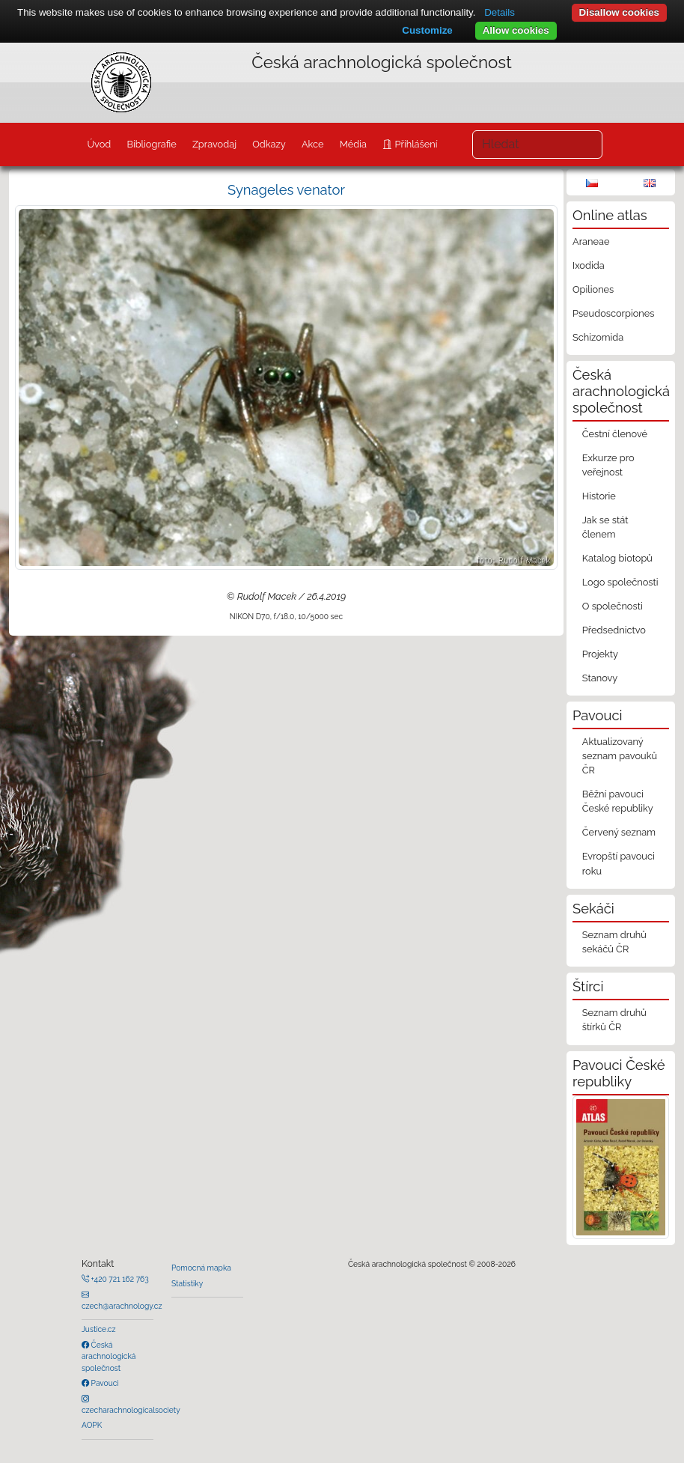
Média (353, 144)
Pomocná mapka (201, 1267)
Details (499, 12)
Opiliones (593, 289)
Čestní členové (614, 433)
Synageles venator (286, 190)
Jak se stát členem (605, 527)
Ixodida (588, 265)
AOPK (92, 1424)
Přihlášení (414, 144)
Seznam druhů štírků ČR (614, 1019)
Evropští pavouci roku (618, 863)
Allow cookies (516, 30)
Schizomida (597, 337)
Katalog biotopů (617, 558)
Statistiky (187, 1283)
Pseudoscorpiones (613, 313)
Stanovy (600, 678)
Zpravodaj (214, 144)
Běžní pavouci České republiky (617, 801)
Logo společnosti (620, 582)
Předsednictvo (614, 630)
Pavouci (104, 1382)
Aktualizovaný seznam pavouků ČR (619, 756)
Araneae (591, 241)
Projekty (600, 654)
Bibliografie (151, 144)
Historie (599, 496)
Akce (313, 144)
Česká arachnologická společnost (108, 1356)
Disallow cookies (619, 12)
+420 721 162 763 (119, 1278)
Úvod (99, 144)
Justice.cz (99, 1328)
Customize (427, 30)
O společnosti (612, 606)
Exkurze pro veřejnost (608, 465)
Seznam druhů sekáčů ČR (614, 942)
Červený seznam (619, 832)
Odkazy (269, 144)
